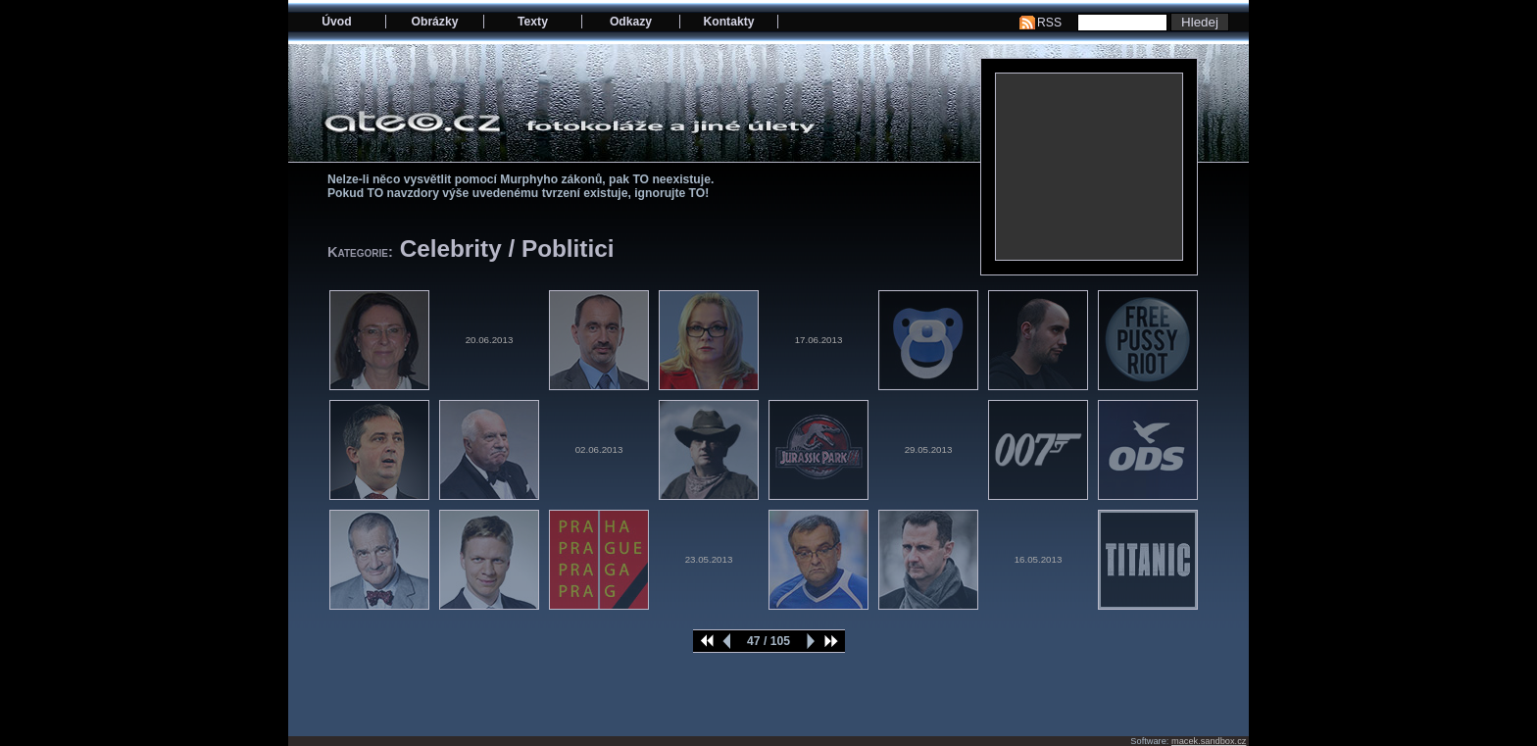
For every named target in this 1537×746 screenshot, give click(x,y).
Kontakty (728, 21)
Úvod (336, 21)
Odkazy (631, 21)
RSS (1049, 22)
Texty (533, 21)
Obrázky (435, 21)
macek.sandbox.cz (1208, 741)
